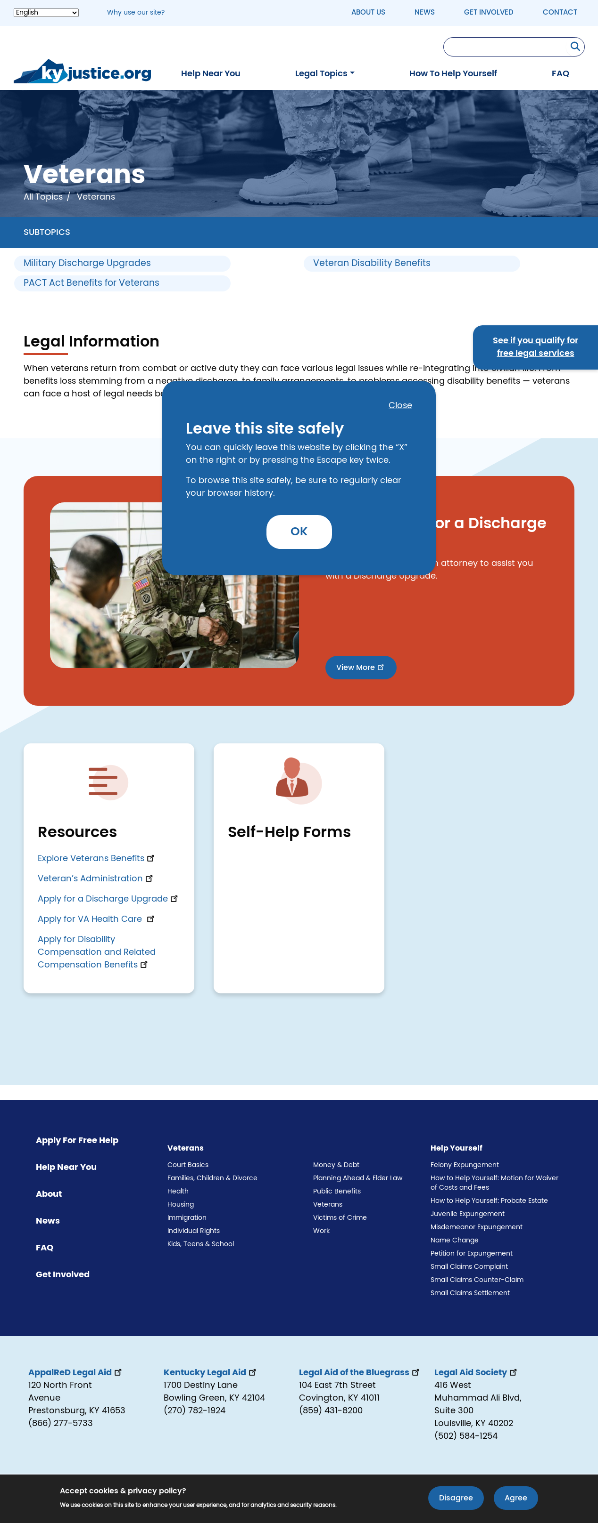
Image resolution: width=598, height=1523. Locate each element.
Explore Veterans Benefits (97, 858)
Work (321, 1231)
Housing (180, 1204)
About (49, 1194)
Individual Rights (193, 1231)
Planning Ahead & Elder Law (357, 1178)
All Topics (43, 197)
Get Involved (489, 12)
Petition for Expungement (472, 1253)
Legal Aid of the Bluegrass (360, 1373)
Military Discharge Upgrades (87, 263)
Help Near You (211, 74)
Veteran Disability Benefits (372, 263)
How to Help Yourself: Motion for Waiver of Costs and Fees (494, 1183)
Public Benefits (337, 1191)
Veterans (327, 1204)
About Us (368, 12)
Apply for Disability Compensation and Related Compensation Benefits (97, 952)
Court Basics (187, 1165)
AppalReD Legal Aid (76, 1373)
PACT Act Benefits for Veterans (91, 283)
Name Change (455, 1240)
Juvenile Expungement (468, 1214)
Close (400, 406)
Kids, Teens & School (200, 1244)
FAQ (560, 74)
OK (299, 532)
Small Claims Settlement (470, 1293)
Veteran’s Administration (96, 879)
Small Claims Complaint (469, 1267)
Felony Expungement (465, 1165)
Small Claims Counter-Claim (477, 1280)
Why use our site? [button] (136, 12)
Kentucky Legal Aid (211, 1373)
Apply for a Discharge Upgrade (109, 899)
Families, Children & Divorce (212, 1178)
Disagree (456, 1499)
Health (178, 1191)
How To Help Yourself (453, 74)
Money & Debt (336, 1165)
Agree (516, 1499)
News (425, 12)
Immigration (187, 1218)
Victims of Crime (340, 1218)
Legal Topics (321, 74)
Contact (560, 12)
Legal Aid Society (476, 1373)
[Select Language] (46, 12)
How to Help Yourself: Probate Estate (489, 1201)
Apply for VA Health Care (97, 919)
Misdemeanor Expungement (477, 1227)
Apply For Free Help (77, 1140)
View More (361, 666)
